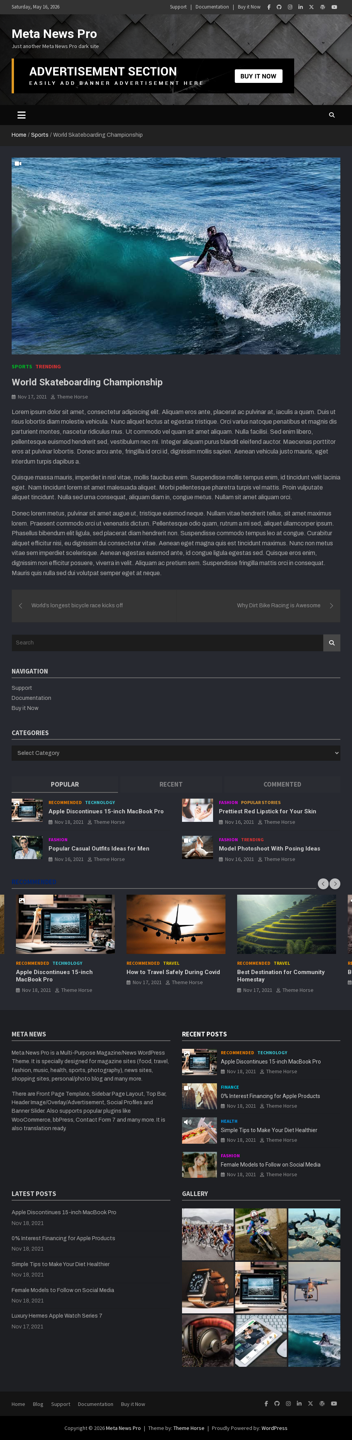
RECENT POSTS (204, 1034)
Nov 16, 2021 (239, 821)
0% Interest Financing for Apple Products (270, 1096)
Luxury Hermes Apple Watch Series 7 (57, 1316)
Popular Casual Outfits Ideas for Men (99, 848)
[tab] (65, 784)
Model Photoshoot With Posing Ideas (269, 848)
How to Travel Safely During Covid (173, 972)
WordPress (275, 1428)
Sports (22, 366)
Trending (48, 366)
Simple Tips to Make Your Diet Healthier (269, 1130)
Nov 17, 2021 (32, 396)
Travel (171, 963)
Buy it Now (249, 6)
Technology (100, 802)
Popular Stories (261, 802)
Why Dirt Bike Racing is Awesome (279, 605)
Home (18, 1403)
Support (178, 6)
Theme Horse (72, 396)
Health (229, 1121)
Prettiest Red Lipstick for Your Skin (267, 811)
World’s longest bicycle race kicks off (77, 605)
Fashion (228, 802)
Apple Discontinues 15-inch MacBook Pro (106, 811)
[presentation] (323, 883)
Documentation (212, 6)
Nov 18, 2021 (69, 821)
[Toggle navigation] (21, 115)
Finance (230, 1087)
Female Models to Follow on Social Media (271, 1165)
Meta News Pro (54, 33)
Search (331, 642)
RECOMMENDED (34, 882)
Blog (38, 1403)
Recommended (65, 802)
